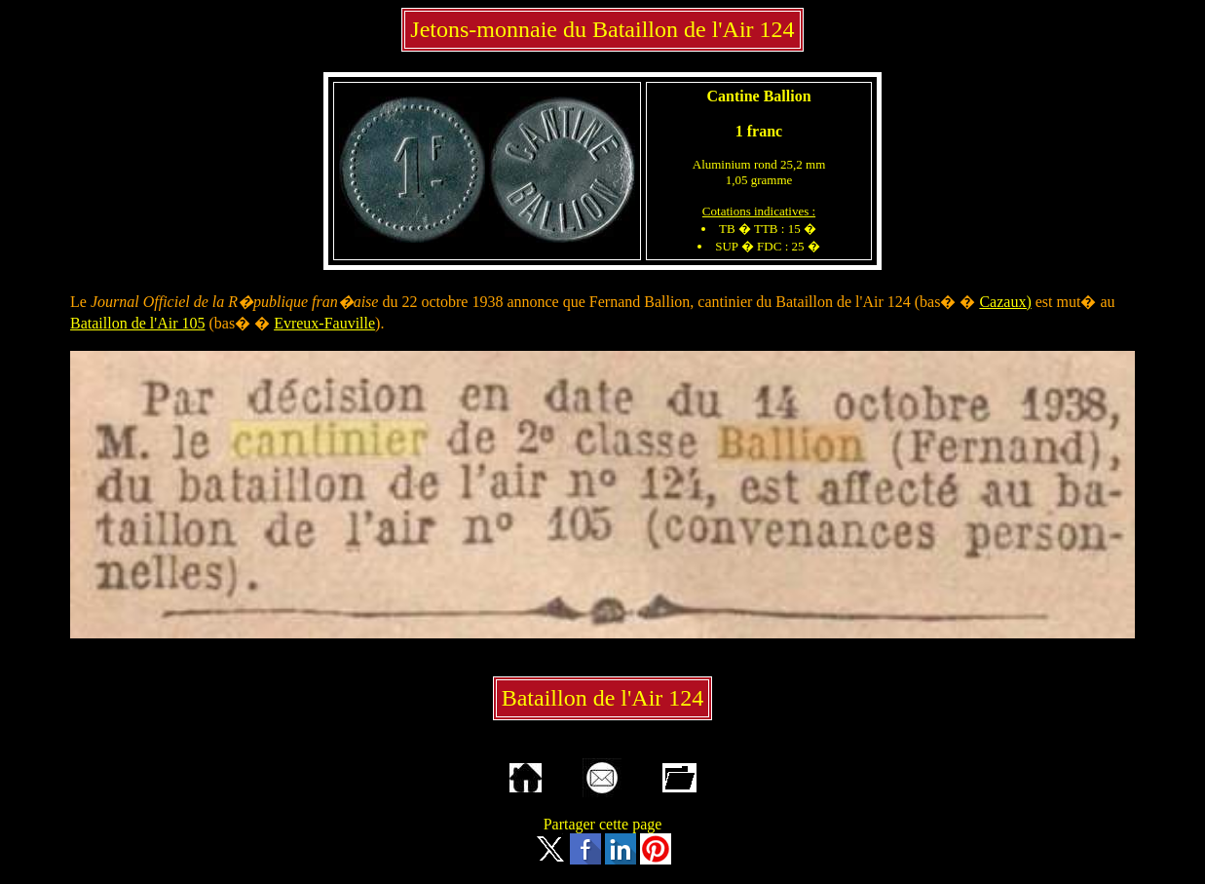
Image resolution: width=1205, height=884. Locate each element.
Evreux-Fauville (324, 323)
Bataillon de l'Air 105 (137, 323)
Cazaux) (1005, 301)
